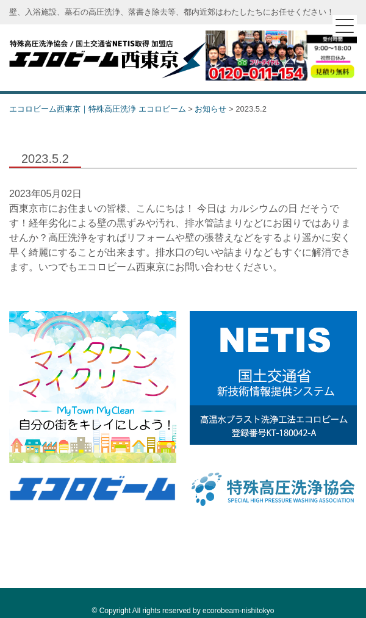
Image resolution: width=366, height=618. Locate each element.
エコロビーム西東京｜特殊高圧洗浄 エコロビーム (107, 58)
